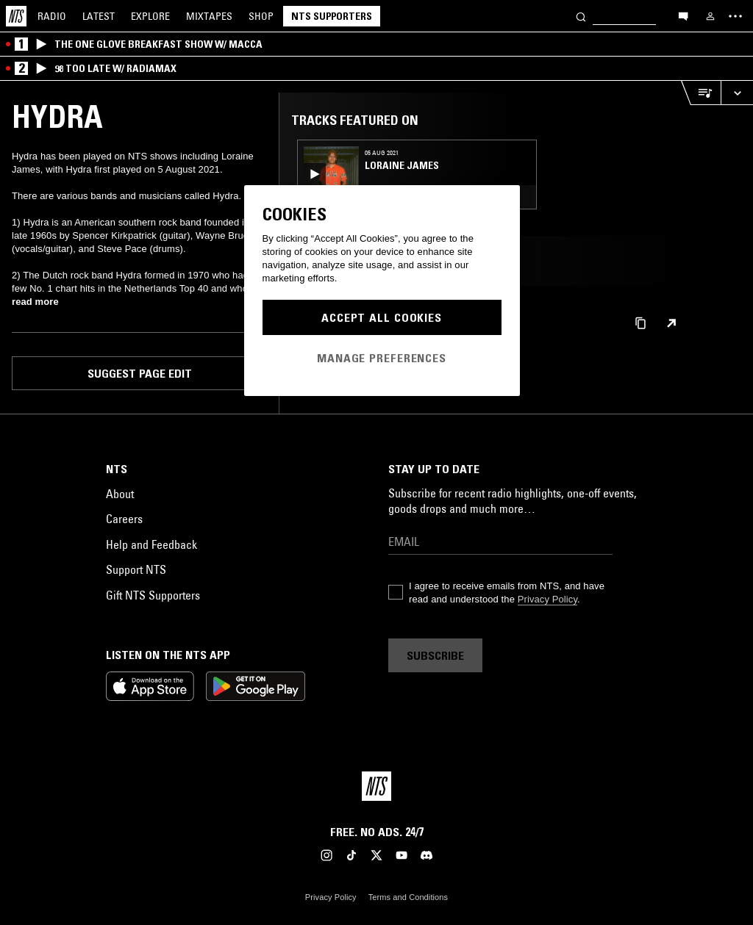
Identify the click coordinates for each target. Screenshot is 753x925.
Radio (52, 16)
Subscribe (435, 655)
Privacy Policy (547, 599)
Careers (124, 518)
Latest (98, 16)
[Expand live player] (737, 93)
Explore (150, 16)
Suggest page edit (140, 373)
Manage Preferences (381, 357)
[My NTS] (710, 16)
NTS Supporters (331, 16)
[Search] (581, 16)
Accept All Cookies (381, 317)
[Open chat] (683, 15)
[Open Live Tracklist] (701, 93)
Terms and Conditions (408, 897)
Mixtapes (209, 16)
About (120, 493)
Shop (261, 16)
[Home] (16, 16)
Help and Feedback (151, 544)
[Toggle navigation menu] (735, 16)
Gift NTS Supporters (153, 595)
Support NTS (136, 569)
